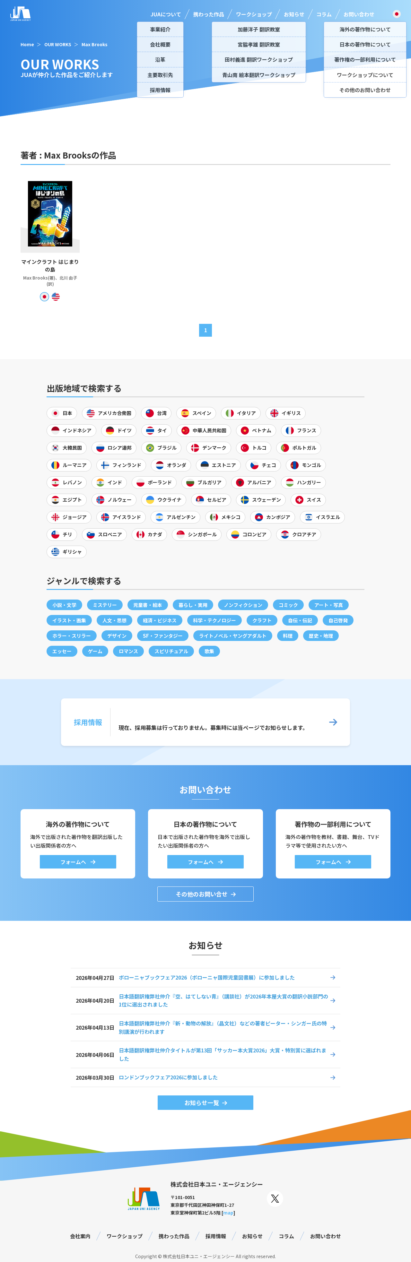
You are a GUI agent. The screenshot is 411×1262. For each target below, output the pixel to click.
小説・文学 (64, 604)
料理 (288, 635)
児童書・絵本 (147, 604)
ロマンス (128, 651)
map (228, 1212)
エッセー (62, 651)
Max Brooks (95, 44)
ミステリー (105, 604)
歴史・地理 (321, 635)
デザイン (117, 635)
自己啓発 (338, 620)
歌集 (209, 651)
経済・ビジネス (160, 620)
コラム (324, 14)
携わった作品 (208, 14)
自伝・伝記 (300, 620)
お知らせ (294, 14)
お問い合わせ (359, 14)
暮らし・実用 (193, 604)
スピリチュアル (171, 651)
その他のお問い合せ (202, 894)
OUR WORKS (57, 44)
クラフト (262, 620)
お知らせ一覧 (201, 1102)
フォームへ (73, 862)
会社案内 (80, 1236)
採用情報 (216, 1236)
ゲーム (95, 651)
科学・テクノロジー (214, 620)
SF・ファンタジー (163, 635)
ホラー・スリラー (71, 635)
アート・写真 (328, 604)
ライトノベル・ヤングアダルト (233, 635)
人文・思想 (114, 620)
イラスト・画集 (69, 620)
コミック (288, 604)
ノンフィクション (243, 604)
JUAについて (166, 14)
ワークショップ (254, 14)
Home (27, 44)
